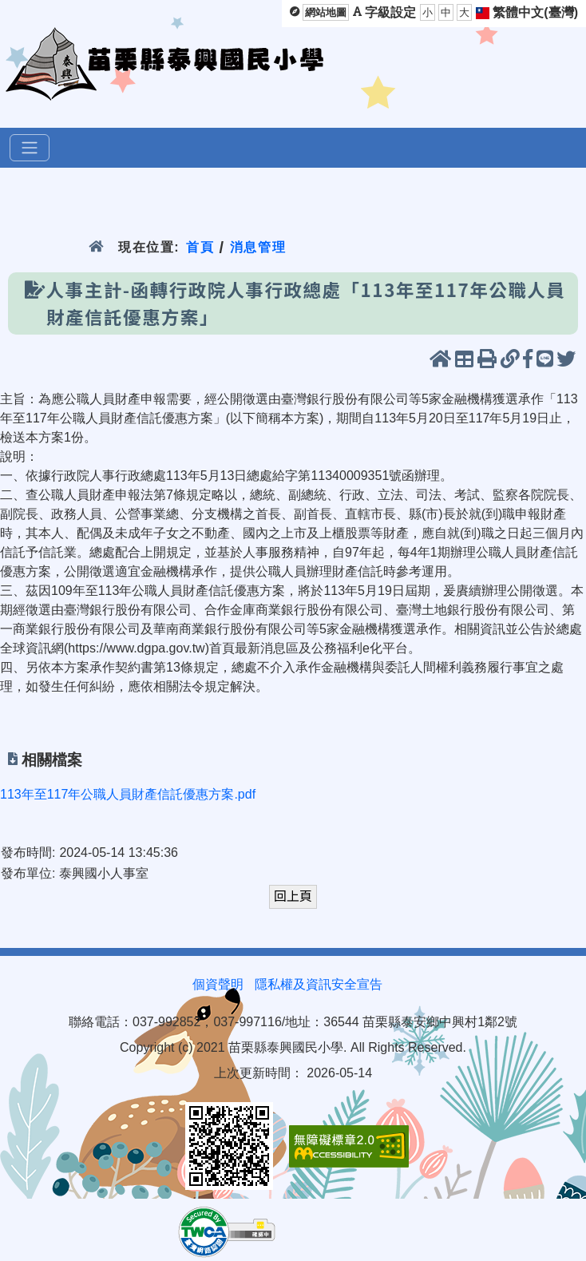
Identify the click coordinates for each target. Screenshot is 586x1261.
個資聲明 (218, 984)
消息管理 (258, 247)
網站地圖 (325, 12)
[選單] (29, 147)
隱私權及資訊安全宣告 (318, 984)
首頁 (200, 247)
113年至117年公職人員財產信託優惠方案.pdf (127, 794)
